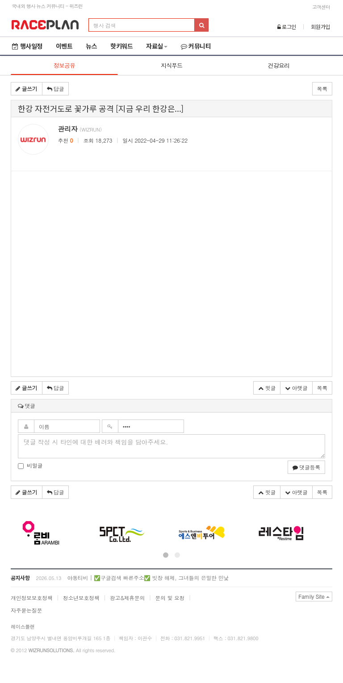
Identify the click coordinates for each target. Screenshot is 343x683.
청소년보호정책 (81, 597)
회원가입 (320, 26)
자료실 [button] (156, 45)
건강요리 (278, 65)
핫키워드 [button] (121, 45)
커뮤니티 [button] (196, 45)
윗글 (267, 387)
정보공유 (64, 65)
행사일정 (27, 45)
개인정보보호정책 (32, 597)
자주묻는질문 (26, 610)
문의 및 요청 (169, 597)
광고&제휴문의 (127, 597)
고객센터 (321, 7)
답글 (55, 88)
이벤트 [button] (64, 45)
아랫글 (296, 387)
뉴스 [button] (91, 45)
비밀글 (30, 465)
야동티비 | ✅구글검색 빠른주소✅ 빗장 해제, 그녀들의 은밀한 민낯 (147, 577)
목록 (322, 88)
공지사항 (20, 577)
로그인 (287, 26)
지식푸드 (171, 65)
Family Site (314, 596)
